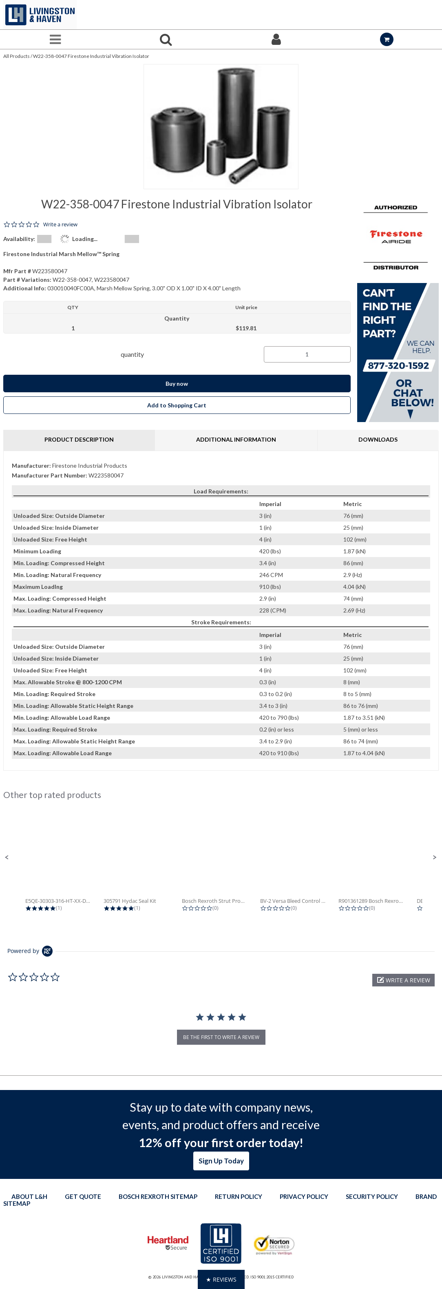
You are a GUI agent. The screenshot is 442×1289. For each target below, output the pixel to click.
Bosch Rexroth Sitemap (158, 1196)
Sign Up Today (221, 1160)
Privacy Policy (304, 1196)
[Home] (40, 14)
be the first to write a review (221, 1037)
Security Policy (372, 1196)
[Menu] (55, 39)
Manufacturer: (31, 465)
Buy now (177, 383)
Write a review (60, 224)
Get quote (83, 1196)
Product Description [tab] (79, 439)
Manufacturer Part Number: (49, 475)
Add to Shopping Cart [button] (176, 405)
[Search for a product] (165, 39)
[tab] (221, 611)
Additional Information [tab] (236, 439)
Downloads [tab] (378, 439)
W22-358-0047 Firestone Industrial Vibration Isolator (91, 56)
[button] (7, 857)
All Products (16, 56)
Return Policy (238, 1196)
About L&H (29, 1196)
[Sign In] (276, 39)
